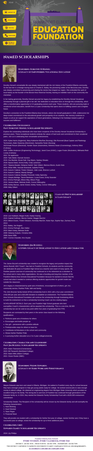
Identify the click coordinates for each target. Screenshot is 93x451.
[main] (46, 58)
